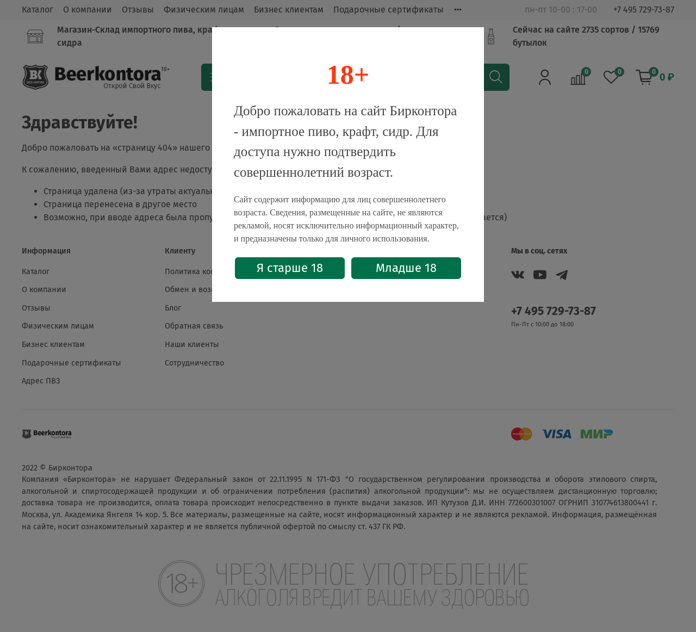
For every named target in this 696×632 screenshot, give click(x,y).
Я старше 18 (290, 268)
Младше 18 (406, 268)
